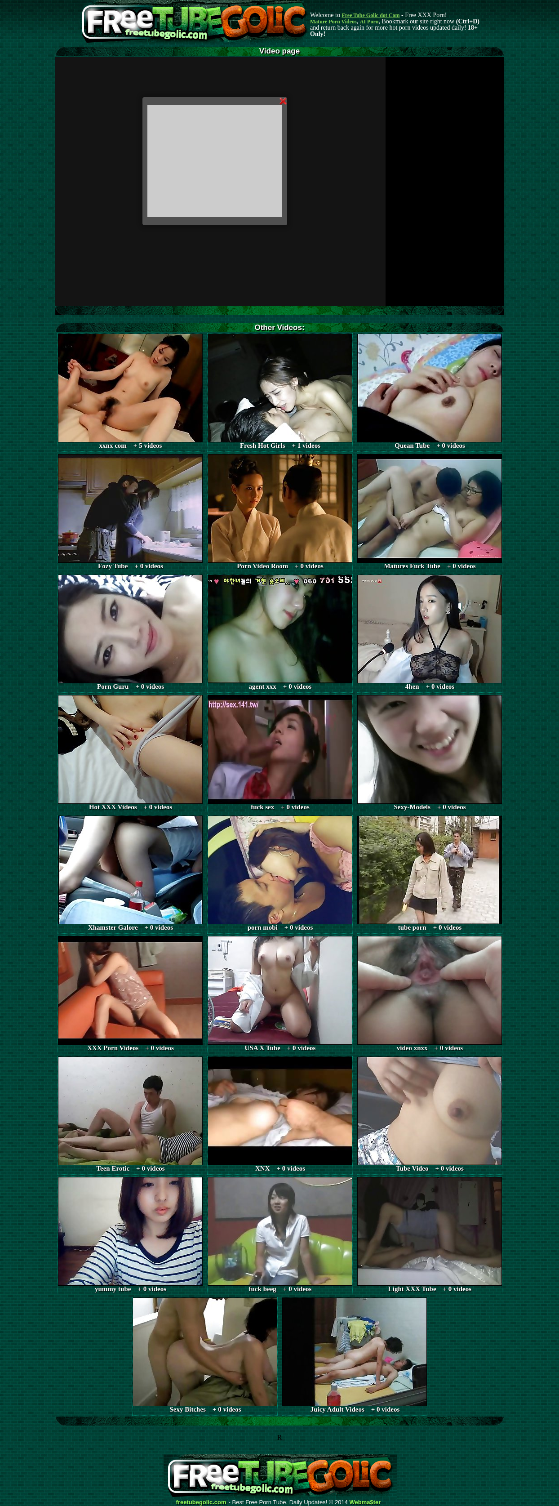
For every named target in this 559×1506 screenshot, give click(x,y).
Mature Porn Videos (333, 21)
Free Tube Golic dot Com (370, 15)
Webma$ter (365, 1502)
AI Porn (369, 21)
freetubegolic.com (201, 1502)
